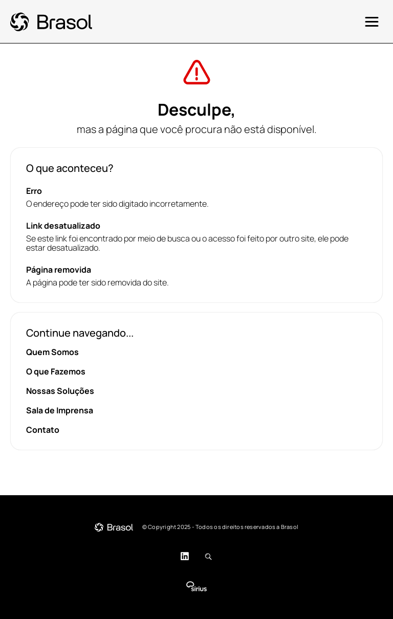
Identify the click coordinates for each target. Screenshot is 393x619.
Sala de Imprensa (59, 410)
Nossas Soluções (60, 390)
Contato (42, 429)
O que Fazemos (55, 371)
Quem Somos (52, 352)
